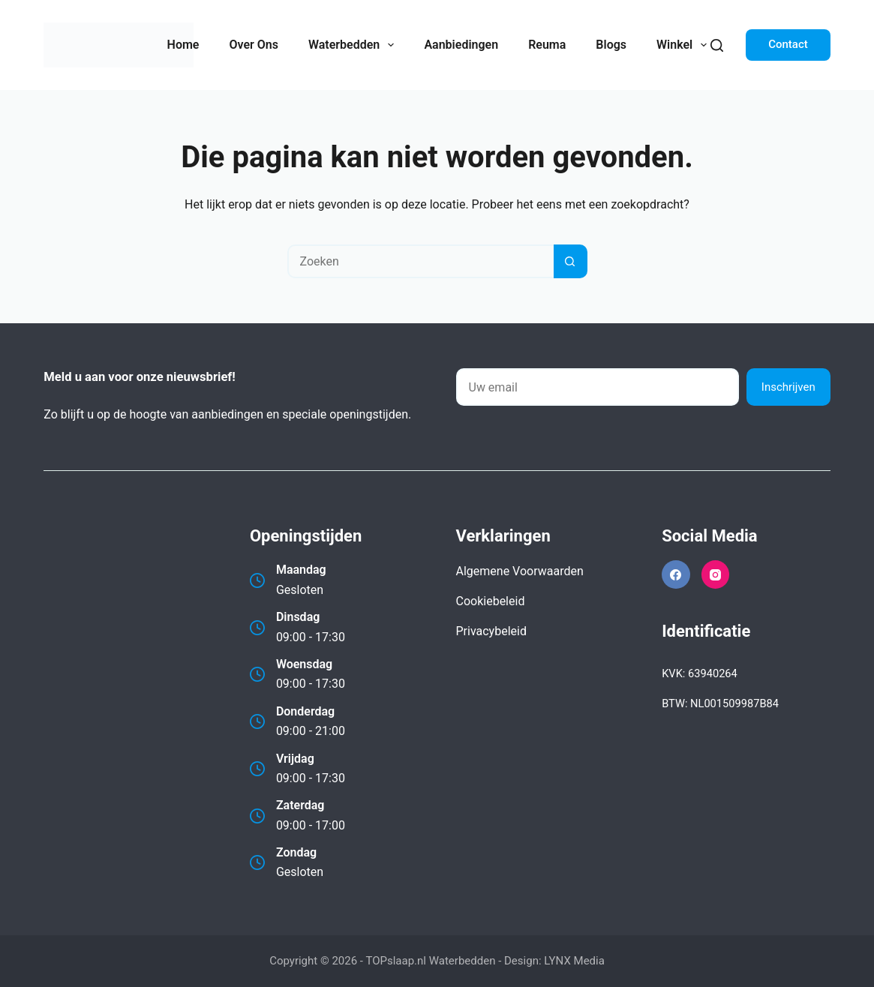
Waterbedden (354, 45)
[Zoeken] (716, 45)
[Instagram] (715, 574)
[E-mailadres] (597, 387)
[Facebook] (676, 574)
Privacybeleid (491, 631)
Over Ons (253, 45)
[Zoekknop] (570, 261)
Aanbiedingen (461, 45)
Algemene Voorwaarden (520, 571)
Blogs (611, 45)
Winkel (684, 45)
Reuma (547, 45)
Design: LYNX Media (554, 961)
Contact (788, 44)
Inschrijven (788, 387)
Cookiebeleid (490, 601)
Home (183, 45)
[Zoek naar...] (420, 261)
